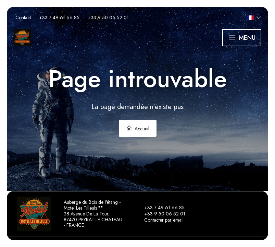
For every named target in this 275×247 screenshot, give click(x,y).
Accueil (137, 128)
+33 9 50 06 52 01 (160, 214)
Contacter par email (160, 220)
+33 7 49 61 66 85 (160, 207)
